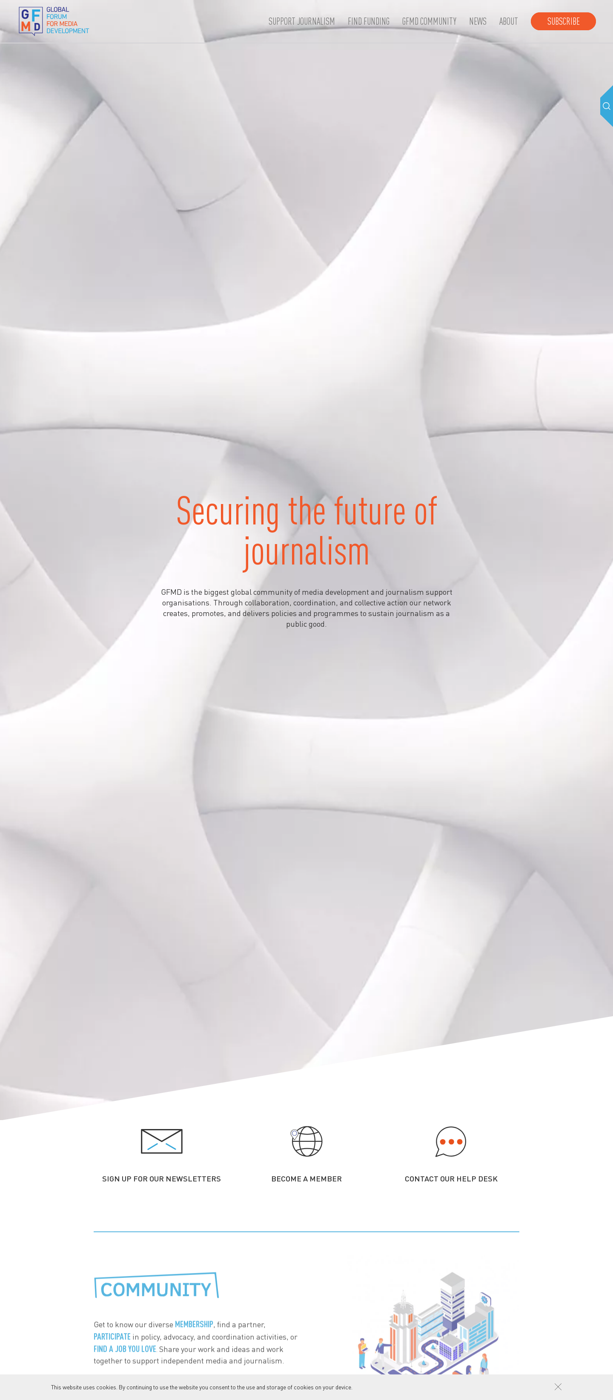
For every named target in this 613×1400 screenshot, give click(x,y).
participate (112, 1344)
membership (194, 1331)
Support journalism (302, 21)
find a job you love (125, 1356)
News (478, 21)
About (508, 21)
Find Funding (369, 21)
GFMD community (429, 21)
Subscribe (563, 21)
